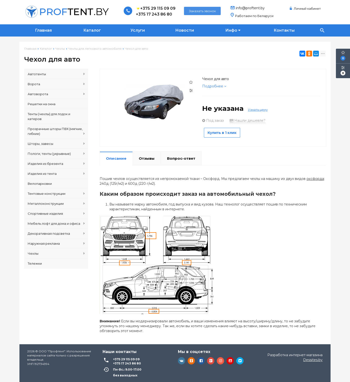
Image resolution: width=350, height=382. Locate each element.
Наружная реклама (56, 243)
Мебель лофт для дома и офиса (56, 223)
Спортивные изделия (56, 213)
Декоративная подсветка (56, 233)
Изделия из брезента (56, 163)
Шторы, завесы (56, 143)
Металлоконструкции (56, 203)
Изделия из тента (56, 173)
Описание (116, 157)
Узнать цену (258, 110)
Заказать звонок (202, 11)
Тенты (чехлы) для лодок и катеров (49, 116)
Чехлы (56, 253)
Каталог (92, 30)
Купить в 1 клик (224, 132)
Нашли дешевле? (247, 120)
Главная (43, 30)
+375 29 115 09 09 (155, 8)
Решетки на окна (41, 104)
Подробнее (214, 86)
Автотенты (56, 74)
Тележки (35, 263)
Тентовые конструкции (56, 193)
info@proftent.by (250, 8)
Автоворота (56, 94)
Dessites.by (313, 358)
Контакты (284, 30)
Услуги (138, 30)
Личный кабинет (305, 8)
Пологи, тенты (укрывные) (56, 153)
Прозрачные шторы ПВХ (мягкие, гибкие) (56, 131)
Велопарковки (40, 184)
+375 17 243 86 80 (154, 14)
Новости (184, 30)
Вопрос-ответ (181, 157)
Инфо (232, 30)
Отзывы (147, 157)
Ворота (56, 84)
